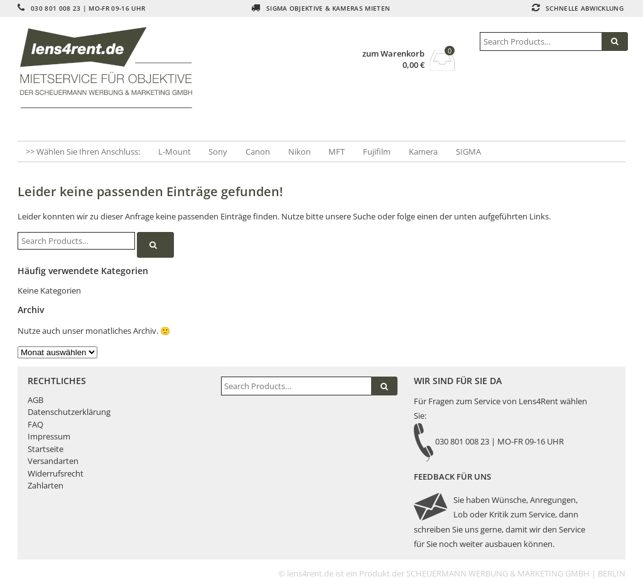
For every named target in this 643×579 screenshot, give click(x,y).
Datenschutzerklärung (69, 411)
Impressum (49, 436)
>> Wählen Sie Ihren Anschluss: (83, 151)
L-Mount (174, 151)
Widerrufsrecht (56, 473)
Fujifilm (377, 151)
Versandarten (53, 460)
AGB (35, 399)
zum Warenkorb (393, 54)
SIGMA (468, 151)
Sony (217, 151)
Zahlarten (45, 485)
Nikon (299, 151)
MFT (336, 151)
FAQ (35, 424)
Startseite (45, 449)
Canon (258, 151)
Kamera (423, 151)
